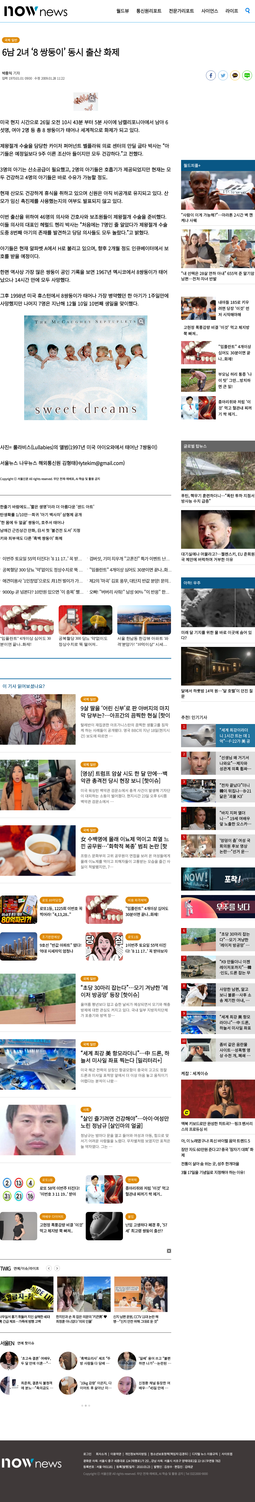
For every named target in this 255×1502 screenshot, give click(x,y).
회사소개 (101, 1454)
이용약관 (115, 1454)
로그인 (87, 1454)
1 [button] (82, 1406)
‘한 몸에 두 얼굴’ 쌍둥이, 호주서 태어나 (32, 522)
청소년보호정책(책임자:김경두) (169, 1454)
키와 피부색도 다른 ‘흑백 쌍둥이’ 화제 (31, 538)
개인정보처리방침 (136, 1454)
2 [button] (86, 1406)
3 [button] (89, 1406)
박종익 (7, 73)
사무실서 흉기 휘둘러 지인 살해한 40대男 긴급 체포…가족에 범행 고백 (81, 1319)
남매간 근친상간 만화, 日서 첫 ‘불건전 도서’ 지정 (40, 530)
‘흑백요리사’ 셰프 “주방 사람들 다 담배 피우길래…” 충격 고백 (96, 1363)
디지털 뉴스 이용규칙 (205, 1454)
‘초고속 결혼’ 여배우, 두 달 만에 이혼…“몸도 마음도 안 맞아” (36, 1363)
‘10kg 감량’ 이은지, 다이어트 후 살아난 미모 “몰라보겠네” (96, 1388)
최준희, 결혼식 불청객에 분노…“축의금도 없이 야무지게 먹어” (37, 1388)
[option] (82, 1301)
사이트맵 (226, 1454)
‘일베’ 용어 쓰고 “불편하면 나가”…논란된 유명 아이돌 (155, 1363)
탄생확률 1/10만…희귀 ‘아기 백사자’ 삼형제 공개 (41, 515)
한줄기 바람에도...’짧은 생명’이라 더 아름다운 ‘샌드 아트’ (47, 507)
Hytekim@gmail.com (100, 462)
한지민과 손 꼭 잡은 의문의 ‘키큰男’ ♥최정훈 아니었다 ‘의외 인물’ (138, 1319)
